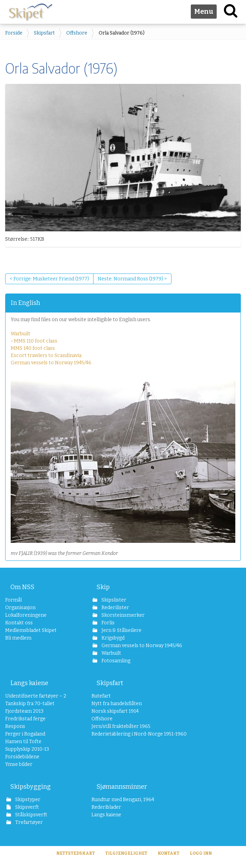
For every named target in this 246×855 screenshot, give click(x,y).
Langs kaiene (29, 683)
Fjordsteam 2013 (24, 711)
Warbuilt (20, 334)
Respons (15, 726)
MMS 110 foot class (35, 341)
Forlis (107, 623)
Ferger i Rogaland (25, 734)
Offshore (76, 33)
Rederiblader (106, 807)
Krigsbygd (112, 638)
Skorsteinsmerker (122, 615)
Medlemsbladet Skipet (31, 630)
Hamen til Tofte (23, 741)
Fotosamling (115, 661)
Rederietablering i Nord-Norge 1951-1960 (128, 734)
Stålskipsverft (30, 815)
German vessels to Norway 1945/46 (51, 363)
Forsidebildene (22, 757)
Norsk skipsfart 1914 (115, 711)
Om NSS (22, 587)
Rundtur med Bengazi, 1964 (122, 800)
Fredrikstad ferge (25, 719)
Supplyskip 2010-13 (27, 749)
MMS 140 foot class (33, 348)
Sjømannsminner (122, 786)
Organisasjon (20, 608)
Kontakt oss (19, 623)
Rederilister (114, 608)
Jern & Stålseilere (120, 630)
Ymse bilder (18, 764)
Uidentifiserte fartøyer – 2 (35, 696)
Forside (13, 33)
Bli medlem (18, 638)
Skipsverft (26, 807)
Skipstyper (27, 800)
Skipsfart (44, 33)
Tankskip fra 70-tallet (30, 704)
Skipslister (113, 600)
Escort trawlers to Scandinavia (46, 355)
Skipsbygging (30, 786)
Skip (103, 587)
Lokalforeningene (26, 615)
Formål (13, 600)
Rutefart (101, 696)
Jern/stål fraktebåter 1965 (120, 726)
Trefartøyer (28, 822)
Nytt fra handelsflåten (116, 704)
